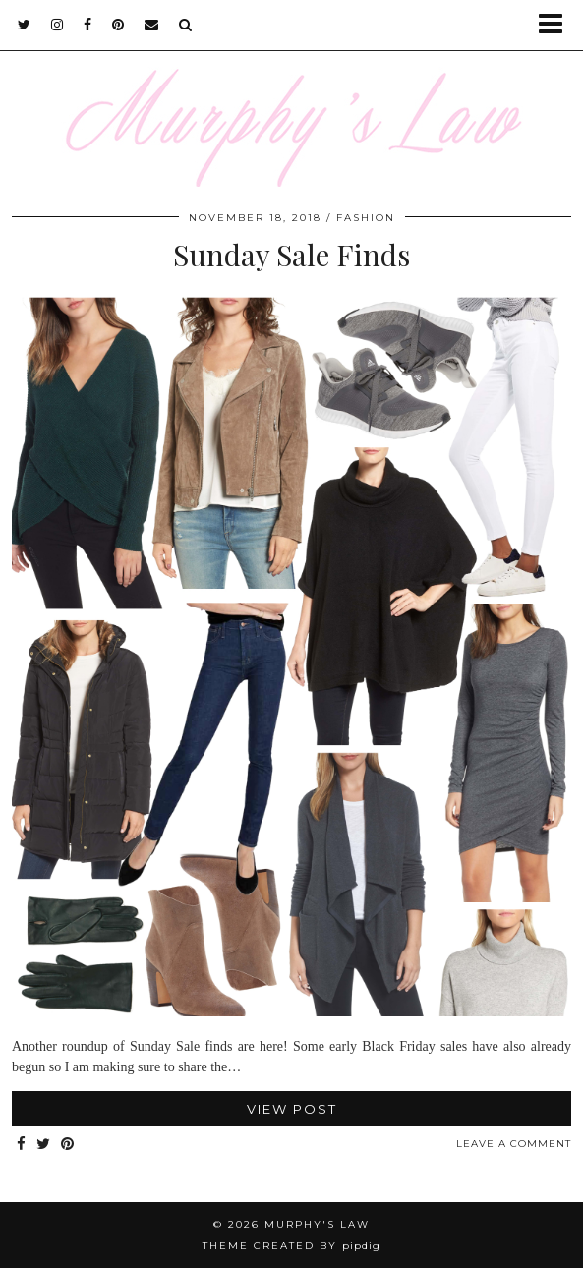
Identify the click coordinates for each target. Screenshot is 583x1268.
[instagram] (57, 24)
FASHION (365, 217)
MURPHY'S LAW (317, 1224)
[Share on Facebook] (21, 1144)
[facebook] (88, 24)
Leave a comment (513, 1143)
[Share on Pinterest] (68, 1144)
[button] (557, 25)
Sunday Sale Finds (291, 254)
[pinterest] (118, 24)
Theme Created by (291, 1245)
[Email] (152, 24)
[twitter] (24, 24)
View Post (292, 1109)
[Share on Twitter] (43, 1144)
